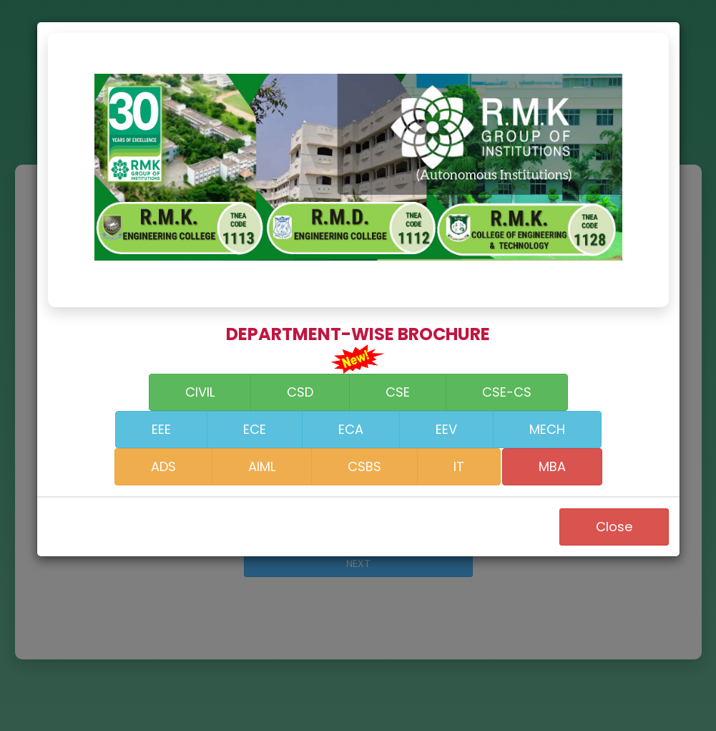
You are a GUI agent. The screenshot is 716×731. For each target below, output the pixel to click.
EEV (446, 429)
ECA (350, 429)
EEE (161, 429)
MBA (552, 466)
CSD (300, 392)
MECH (547, 429)
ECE (254, 429)
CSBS (364, 466)
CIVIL (200, 392)
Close (614, 527)
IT (458, 466)
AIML (261, 466)
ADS (163, 466)
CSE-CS (506, 392)
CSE (398, 392)
